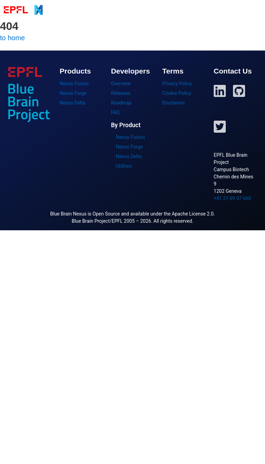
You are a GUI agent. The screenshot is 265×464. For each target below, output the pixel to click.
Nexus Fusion (74, 83)
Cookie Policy (176, 93)
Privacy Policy (177, 83)
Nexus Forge (73, 93)
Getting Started (187, 10)
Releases (120, 93)
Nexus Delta (72, 103)
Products (151, 10)
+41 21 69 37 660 (232, 198)
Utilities (124, 166)
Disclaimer (173, 103)
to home (12, 38)
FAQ (115, 112)
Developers (226, 10)
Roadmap (121, 103)
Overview (120, 83)
